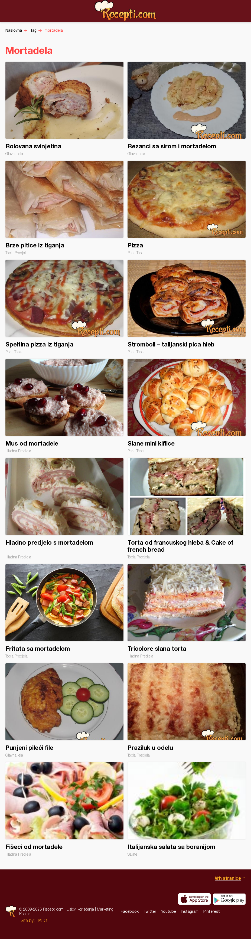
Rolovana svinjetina (64, 109)
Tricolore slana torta (187, 611)
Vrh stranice (228, 878)
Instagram (189, 911)
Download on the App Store (194, 899)
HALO (41, 920)
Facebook (130, 911)
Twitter (150, 911)
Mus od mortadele (64, 406)
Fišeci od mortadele (64, 809)
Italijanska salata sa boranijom (187, 809)
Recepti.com (125, 10)
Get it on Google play (229, 899)
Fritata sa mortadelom (64, 611)
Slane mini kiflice (187, 406)
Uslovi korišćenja (80, 909)
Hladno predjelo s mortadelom (64, 508)
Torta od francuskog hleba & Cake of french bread (187, 508)
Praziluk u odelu (187, 710)
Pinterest (211, 911)
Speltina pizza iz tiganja (64, 307)
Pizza (187, 208)
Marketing (105, 909)
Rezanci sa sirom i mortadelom (187, 109)
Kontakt (25, 913)
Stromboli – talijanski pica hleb (187, 307)
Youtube (168, 911)
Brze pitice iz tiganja (64, 208)
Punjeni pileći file (64, 710)
